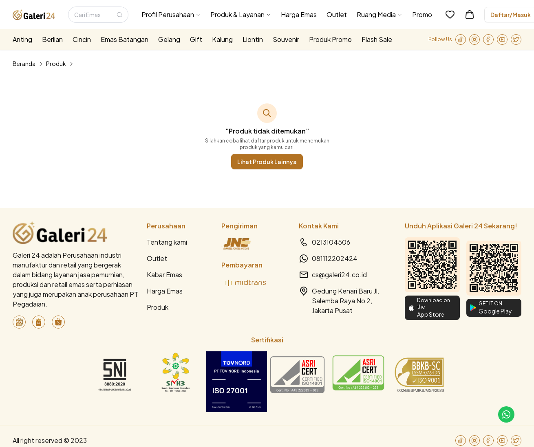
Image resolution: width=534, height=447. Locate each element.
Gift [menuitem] (196, 39)
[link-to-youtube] (502, 39)
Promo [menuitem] (422, 14)
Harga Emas (165, 291)
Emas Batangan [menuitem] (124, 39)
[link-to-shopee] (58, 322)
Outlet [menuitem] (337, 14)
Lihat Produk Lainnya (267, 161)
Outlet (157, 258)
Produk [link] (56, 63)
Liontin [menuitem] (253, 39)
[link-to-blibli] (38, 322)
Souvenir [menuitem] (286, 39)
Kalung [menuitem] (222, 39)
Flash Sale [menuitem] (377, 39)
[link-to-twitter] (516, 39)
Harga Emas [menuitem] (299, 14)
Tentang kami (167, 242)
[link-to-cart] (469, 15)
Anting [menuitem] (22, 39)
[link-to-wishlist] (450, 15)
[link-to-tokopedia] (19, 322)
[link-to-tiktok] (460, 39)
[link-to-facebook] (488, 39)
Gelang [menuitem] (169, 39)
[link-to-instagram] (474, 39)
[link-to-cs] (506, 414)
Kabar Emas (164, 274)
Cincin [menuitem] (82, 39)
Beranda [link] (24, 63)
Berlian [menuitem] (52, 39)
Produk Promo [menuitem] (330, 39)
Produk (157, 307)
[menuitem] (171, 15)
